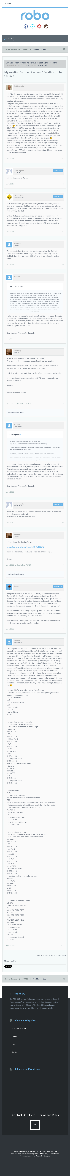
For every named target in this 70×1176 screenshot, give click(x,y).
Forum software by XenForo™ (35, 1152)
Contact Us (19, 1115)
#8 (63, 522)
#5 (63, 339)
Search (32, 65)
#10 (63, 629)
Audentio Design (42, 1156)
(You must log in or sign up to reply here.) (51, 956)
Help (13, 1044)
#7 (63, 492)
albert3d (17, 243)
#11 (63, 945)
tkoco (16, 586)
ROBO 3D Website (19, 1028)
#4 (63, 264)
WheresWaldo (19, 196)
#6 (63, 403)
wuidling (17, 351)
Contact (15, 1052)
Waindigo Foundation (50, 1154)
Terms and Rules (48, 1115)
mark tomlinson (20, 170)
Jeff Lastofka (19, 86)
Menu (8, 4)
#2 (63, 184)
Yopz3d (17, 276)
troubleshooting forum (16, 65)
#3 (63, 231)
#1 (63, 158)
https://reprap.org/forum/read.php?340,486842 (25, 547)
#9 (63, 565)
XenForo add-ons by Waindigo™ (23, 1154)
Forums (14, 1036)
